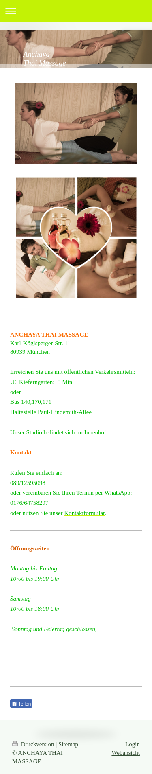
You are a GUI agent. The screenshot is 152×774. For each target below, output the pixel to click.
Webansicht (125, 753)
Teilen (21, 704)
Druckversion (34, 744)
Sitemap (68, 744)
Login (132, 744)
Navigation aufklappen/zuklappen (76, 11)
